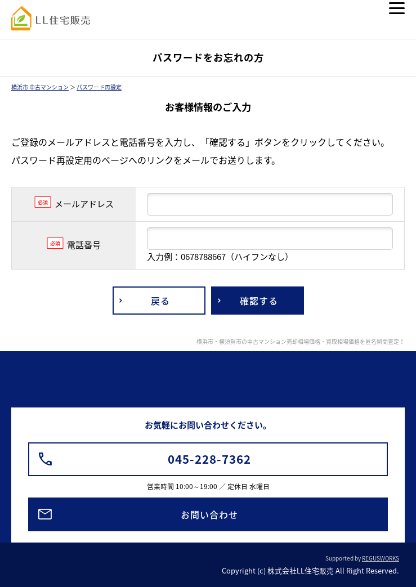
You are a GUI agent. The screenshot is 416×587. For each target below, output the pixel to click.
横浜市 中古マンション (40, 87)
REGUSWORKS (380, 558)
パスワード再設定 (99, 87)
